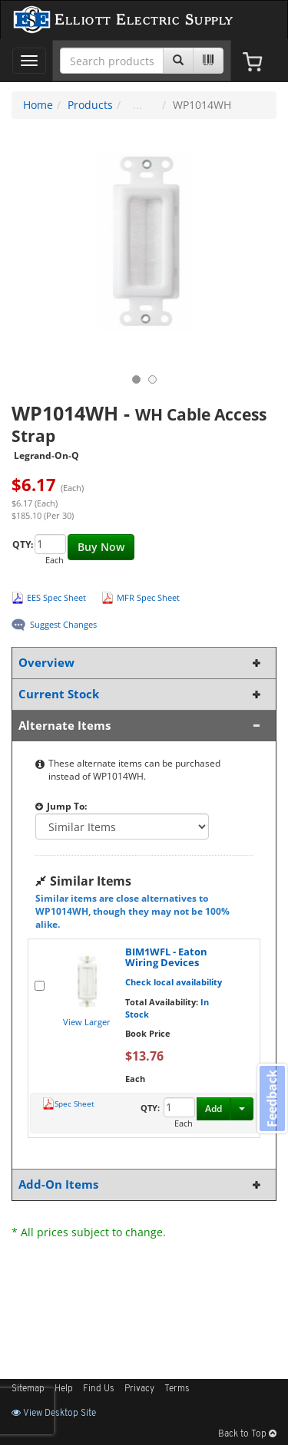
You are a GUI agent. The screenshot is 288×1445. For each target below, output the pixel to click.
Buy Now (101, 546)
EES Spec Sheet (56, 597)
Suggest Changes (63, 624)
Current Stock (140, 694)
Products (90, 104)
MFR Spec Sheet (148, 597)
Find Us (98, 1389)
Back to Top (247, 1434)
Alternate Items (140, 725)
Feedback (271, 1098)
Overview (140, 662)
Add (213, 1108)
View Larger (87, 1022)
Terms (177, 1389)
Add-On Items (140, 1184)
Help (64, 1389)
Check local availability (173, 982)
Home (38, 104)
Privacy (139, 1389)
